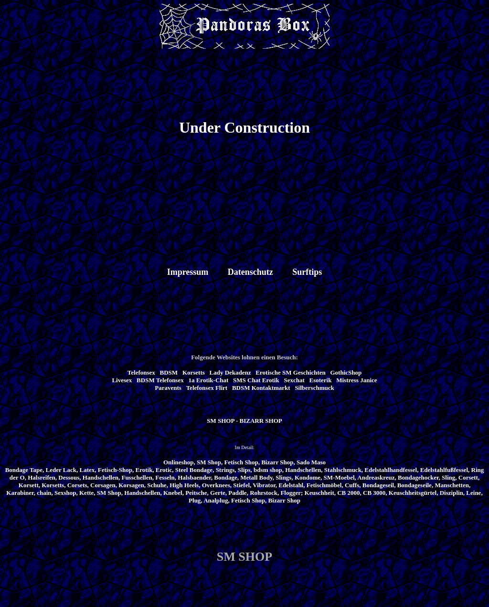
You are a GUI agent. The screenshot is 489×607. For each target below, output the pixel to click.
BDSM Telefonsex (160, 380)
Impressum (188, 272)
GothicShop (345, 372)
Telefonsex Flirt (207, 387)
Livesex (122, 380)
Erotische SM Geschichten (290, 372)
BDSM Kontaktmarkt (261, 387)
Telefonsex (141, 372)
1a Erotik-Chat (208, 380)
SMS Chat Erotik (256, 380)
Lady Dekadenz (230, 372)
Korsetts (193, 372)
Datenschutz (250, 272)
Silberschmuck (314, 387)
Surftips (307, 272)
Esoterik (320, 380)
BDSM (169, 372)
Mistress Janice (356, 380)
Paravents (168, 387)
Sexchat (294, 380)
